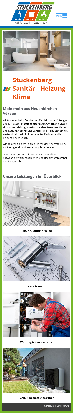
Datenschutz (63, 405)
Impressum (48, 405)
